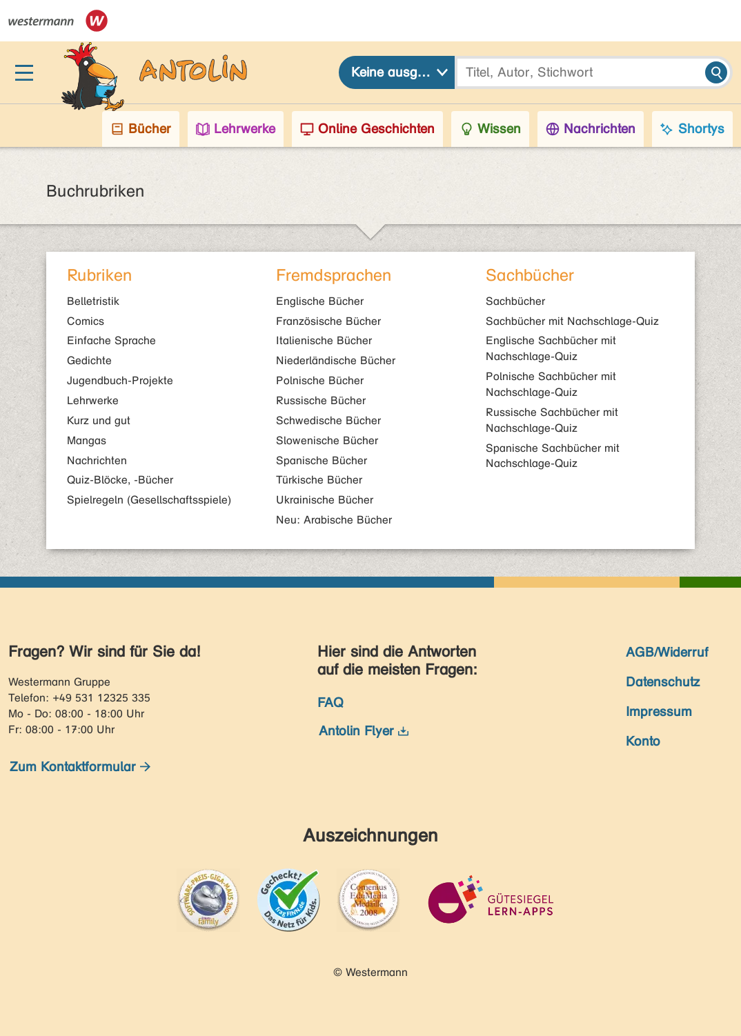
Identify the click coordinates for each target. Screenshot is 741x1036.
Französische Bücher (328, 321)
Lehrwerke (93, 400)
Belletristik (93, 301)
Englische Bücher (320, 301)
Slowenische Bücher (327, 440)
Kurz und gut (98, 420)
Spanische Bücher (321, 460)
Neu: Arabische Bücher (334, 519)
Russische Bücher (321, 400)
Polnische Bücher (320, 380)
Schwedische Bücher (328, 420)
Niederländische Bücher (335, 360)
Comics (85, 321)
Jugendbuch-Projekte (120, 380)
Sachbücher (515, 301)
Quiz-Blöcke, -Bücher (120, 479)
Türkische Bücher (319, 479)
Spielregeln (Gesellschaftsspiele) (149, 499)
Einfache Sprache (111, 340)
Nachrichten (97, 460)
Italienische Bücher (324, 340)
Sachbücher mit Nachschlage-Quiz (572, 321)
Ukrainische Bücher (324, 499)
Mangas (86, 440)
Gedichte (89, 360)
